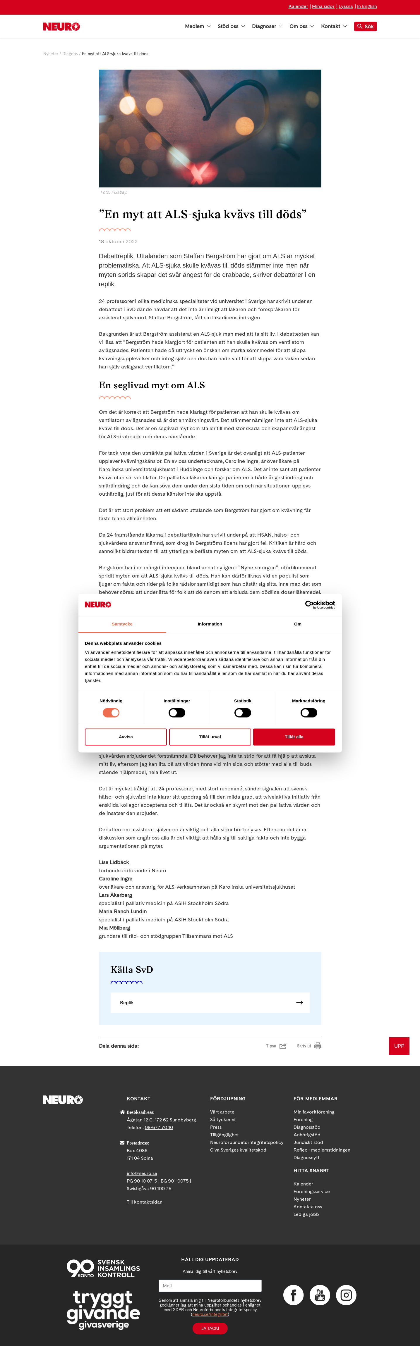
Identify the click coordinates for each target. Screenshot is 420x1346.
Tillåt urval (210, 737)
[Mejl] (210, 1286)
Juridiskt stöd (308, 1142)
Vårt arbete (222, 1112)
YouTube (320, 1295)
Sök (365, 26)
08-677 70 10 (159, 1127)
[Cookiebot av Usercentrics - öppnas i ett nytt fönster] (309, 604)
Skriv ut (304, 1046)
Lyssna (346, 6)
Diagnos (70, 53)
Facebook (293, 1295)
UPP (399, 1046)
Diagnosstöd (307, 1127)
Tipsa (271, 1046)
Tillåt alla (294, 737)
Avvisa (126, 737)
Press (216, 1127)
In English (367, 6)
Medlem (198, 26)
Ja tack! (210, 1328)
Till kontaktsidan (144, 1202)
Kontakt (334, 26)
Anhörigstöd (307, 1135)
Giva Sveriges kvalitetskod (238, 1150)
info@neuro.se (142, 1173)
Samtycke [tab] (122, 624)
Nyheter (50, 53)
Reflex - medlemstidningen (322, 1150)
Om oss (301, 26)
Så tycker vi (222, 1119)
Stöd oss (231, 26)
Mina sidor (323, 6)
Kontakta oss (308, 1206)
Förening (303, 1119)
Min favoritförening (314, 1112)
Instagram (346, 1295)
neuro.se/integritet (210, 1314)
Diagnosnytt (307, 1157)
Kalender (298, 6)
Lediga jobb (306, 1214)
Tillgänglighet (224, 1135)
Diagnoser (267, 26)
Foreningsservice (312, 1191)
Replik (127, 1002)
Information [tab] (210, 624)
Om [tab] (297, 624)
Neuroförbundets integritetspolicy (247, 1142)
